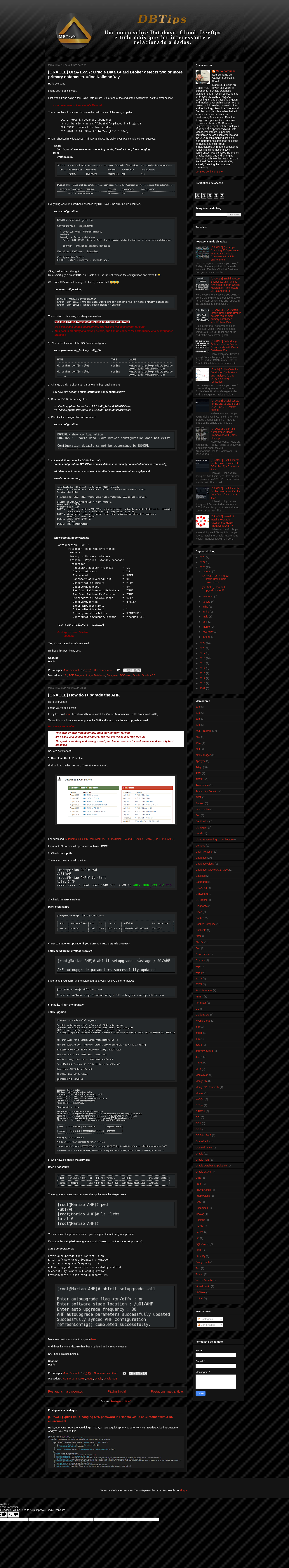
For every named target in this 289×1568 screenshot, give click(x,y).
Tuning (199, 1274)
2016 (203, 658)
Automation (202, 785)
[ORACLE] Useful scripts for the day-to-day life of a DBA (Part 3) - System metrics (225, 405)
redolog (200, 1213)
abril (205, 621)
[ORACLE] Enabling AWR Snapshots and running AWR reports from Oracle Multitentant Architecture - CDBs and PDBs (225, 284)
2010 (203, 683)
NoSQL (200, 1099)
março (206, 626)
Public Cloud (203, 1195)
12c (198, 706)
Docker (200, 918)
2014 (203, 668)
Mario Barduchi (225, 71)
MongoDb (201, 1081)
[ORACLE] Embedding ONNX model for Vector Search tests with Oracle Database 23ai (225, 346)
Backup (200, 803)
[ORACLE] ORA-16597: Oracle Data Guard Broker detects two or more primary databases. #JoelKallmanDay (115, 74)
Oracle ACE (148, 675)
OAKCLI (200, 1111)
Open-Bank (202, 1141)
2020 (203, 648)
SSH (198, 1250)
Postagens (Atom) (121, 1401)
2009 (203, 688)
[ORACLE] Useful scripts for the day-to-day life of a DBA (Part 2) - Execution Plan (225, 465)
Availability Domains (207, 791)
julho (206, 606)
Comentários (206, 1324)
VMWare (201, 1292)
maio (206, 616)
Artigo (89, 675)
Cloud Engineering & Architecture (215, 839)
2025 (203, 557)
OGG (199, 1129)
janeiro (207, 636)
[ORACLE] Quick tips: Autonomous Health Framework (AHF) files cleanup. (224, 433)
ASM (198, 773)
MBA (198, 1069)
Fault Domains (204, 990)
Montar (200, 1093)
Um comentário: (103, 670)
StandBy (200, 1256)
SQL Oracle (202, 1244)
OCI (198, 1117)
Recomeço (202, 1207)
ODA (198, 1123)
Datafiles (201, 875)
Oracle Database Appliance (211, 1165)
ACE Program (76, 675)
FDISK (199, 996)
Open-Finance (204, 1147)
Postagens (205, 1319)
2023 (203, 567)
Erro (198, 948)
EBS (198, 936)
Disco (199, 912)
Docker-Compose (206, 924)
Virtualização (203, 1286)
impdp (199, 1032)
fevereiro (208, 631)
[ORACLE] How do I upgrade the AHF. (84, 695)
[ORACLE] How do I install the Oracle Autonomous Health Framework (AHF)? (222, 521)
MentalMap (202, 1075)
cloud (199, 833)
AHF (82, 1378)
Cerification (202, 821)
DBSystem (202, 893)
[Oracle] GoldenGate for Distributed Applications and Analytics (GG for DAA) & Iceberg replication (224, 375)
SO (197, 1238)
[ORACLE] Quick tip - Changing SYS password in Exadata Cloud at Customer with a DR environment (225, 253)
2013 (203, 673)
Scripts (199, 1232)
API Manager (203, 755)
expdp (199, 972)
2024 (203, 562)
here (68, 714)
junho (206, 611)
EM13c (200, 942)
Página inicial (117, 1391)
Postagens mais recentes (65, 1391)
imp (198, 1026)
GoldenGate (203, 1014)
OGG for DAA (203, 1135)
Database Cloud (205, 863)
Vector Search (204, 1280)
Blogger (184, 1490)
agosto (207, 601)
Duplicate (201, 930)
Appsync (201, 761)
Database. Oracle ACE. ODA (212, 869)
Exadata (200, 960)
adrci (198, 743)
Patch (199, 1183)
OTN (198, 1177)
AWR (198, 797)
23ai (198, 718)
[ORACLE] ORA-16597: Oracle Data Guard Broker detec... (215, 579)
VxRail (199, 1298)
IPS (198, 1038)
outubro (207, 571)
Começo (200, 845)
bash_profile (203, 809)
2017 (203, 653)
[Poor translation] (13, 1514)
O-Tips (199, 1105)
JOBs (199, 1044)
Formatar (201, 1002)
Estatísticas (202, 954)
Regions (200, 1219)
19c (65, 675)
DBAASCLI (202, 887)
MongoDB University (207, 1087)
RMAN (199, 1225)
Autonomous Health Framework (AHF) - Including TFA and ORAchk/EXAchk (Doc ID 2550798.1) (120, 838)
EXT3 (199, 978)
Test (198, 1268)
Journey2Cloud (204, 1050)
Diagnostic (202, 905)
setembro (208, 596)
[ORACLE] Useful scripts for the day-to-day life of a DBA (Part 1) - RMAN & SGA (225, 493)
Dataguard (113, 675)
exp (198, 966)
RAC (198, 1201)
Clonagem (201, 827)
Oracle (136, 675)
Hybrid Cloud (203, 1020)
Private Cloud (203, 1189)
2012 (203, 678)
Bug (198, 815)
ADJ (198, 736)
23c (198, 724)
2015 (203, 663)
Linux (199, 1063)
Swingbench (203, 1262)
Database (99, 675)
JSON (199, 1056)
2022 (203, 643)
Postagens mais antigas (167, 1391)
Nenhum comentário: (106, 1373)
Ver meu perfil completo (209, 171)
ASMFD (200, 779)
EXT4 (199, 984)
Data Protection (204, 851)
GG (198, 1008)
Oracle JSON (203, 1171)
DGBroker (125, 675)
